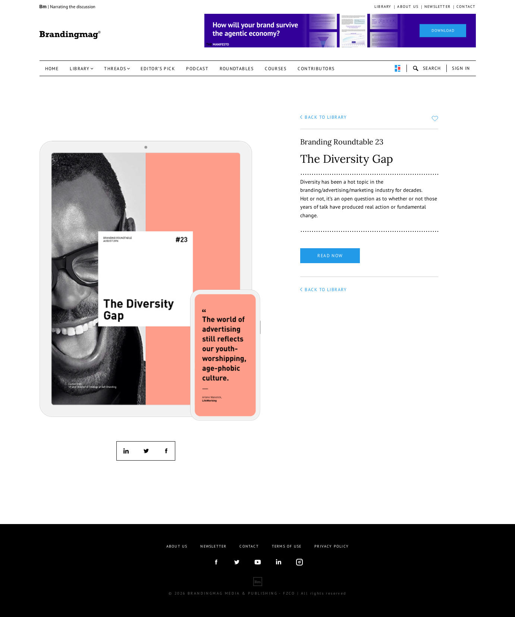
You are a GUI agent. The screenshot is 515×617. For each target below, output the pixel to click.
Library (382, 6)
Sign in (461, 68)
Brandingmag (70, 35)
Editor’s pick (158, 68)
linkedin (126, 451)
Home (52, 68)
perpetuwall (397, 68)
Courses (275, 68)
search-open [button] (426, 68)
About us (407, 6)
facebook (165, 451)
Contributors (316, 68)
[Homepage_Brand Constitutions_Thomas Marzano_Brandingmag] (340, 30)
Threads (115, 68)
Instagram (299, 562)
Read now (330, 255)
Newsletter (437, 6)
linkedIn (278, 562)
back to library (326, 117)
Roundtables (237, 68)
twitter (145, 451)
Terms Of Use (286, 546)
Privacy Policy (331, 546)
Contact (465, 6)
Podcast (197, 68)
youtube (257, 562)
